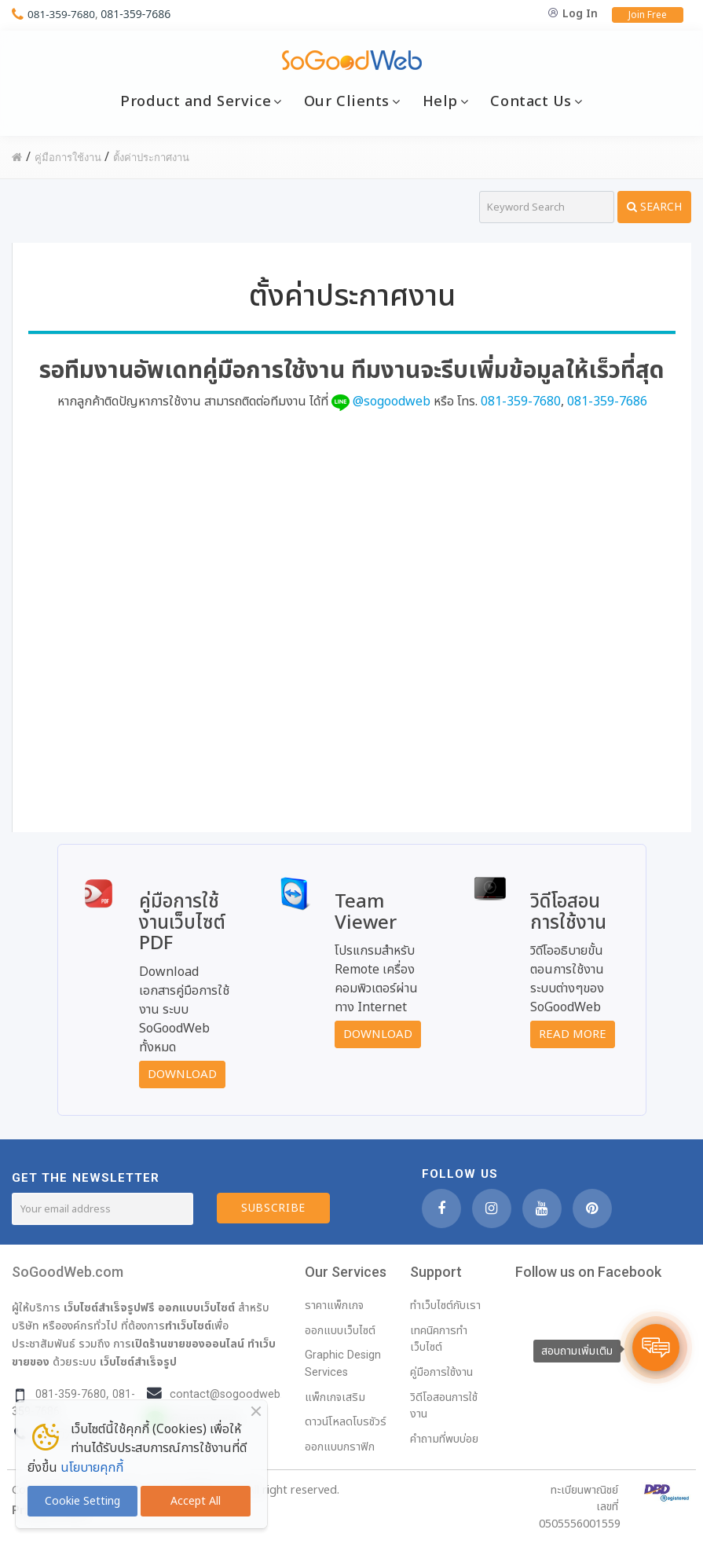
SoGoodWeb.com (67, 1271)
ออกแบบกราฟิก (340, 1447)
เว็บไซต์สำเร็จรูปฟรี (109, 1307)
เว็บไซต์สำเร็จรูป (138, 1361)
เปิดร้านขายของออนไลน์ (187, 1343)
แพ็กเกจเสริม (335, 1397)
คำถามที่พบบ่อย (444, 1439)
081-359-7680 (62, 13)
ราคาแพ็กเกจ (334, 1305)
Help (440, 101)
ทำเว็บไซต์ (188, 1325)
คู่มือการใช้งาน (441, 1372)
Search (654, 207)
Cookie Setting (82, 1501)
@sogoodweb (391, 401)
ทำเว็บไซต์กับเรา (445, 1305)
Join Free (647, 15)
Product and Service (195, 101)
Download (182, 1074)
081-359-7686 (138, 13)
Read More (572, 1034)
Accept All (195, 1501)
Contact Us (531, 101)
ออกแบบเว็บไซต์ (196, 1307)
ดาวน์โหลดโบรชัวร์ (345, 1421)
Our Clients (347, 101)
